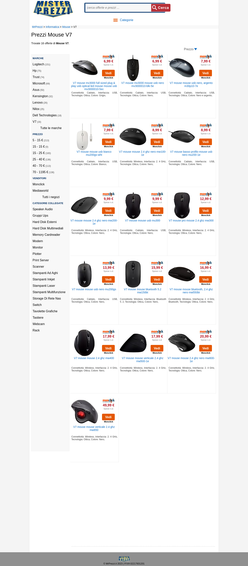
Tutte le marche (51, 128)
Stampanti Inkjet (44, 279)
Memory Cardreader (46, 234)
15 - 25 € (39, 153)
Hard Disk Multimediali (48, 228)
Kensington (40, 96)
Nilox (36, 109)
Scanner (38, 266)
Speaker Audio (43, 209)
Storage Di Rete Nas (47, 298)
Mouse (66, 26)
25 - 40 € (39, 159)
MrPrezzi (37, 26)
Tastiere (38, 317)
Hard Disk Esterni (45, 222)
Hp (34, 70)
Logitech (38, 64)
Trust (36, 77)
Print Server (41, 260)
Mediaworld (40, 190)
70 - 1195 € (40, 172)
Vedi (108, 73)
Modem (38, 241)
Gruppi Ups (40, 215)
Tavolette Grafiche (45, 311)
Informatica (52, 26)
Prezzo (189, 49)
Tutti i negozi (51, 197)
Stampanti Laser (44, 285)
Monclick (39, 184)
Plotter (37, 253)
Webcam (39, 324)
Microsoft (39, 83)
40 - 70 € (39, 165)
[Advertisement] (48, 393)
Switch (37, 304)
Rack (36, 330)
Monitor (38, 247)
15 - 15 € (39, 146)
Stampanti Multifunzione (49, 292)
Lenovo (38, 102)
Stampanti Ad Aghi (45, 273)
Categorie (123, 20)
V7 (34, 121)
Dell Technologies (45, 115)
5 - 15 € (38, 140)
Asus (36, 89)
